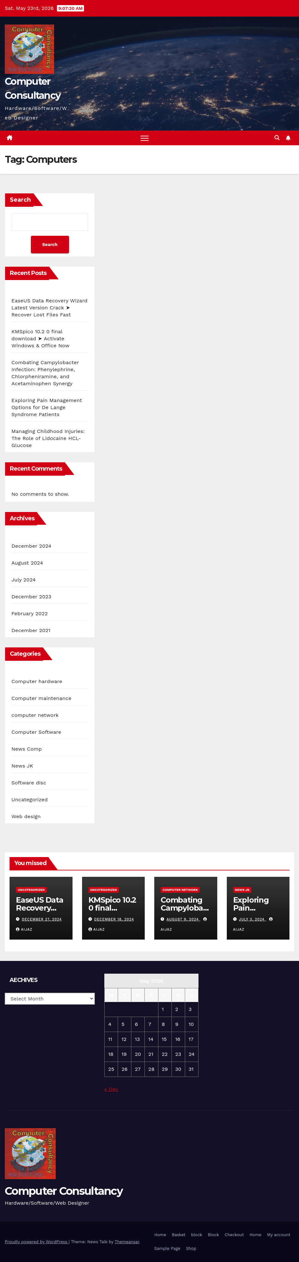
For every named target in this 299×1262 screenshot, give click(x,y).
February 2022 (29, 613)
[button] (277, 138)
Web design (26, 816)
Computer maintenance (41, 698)
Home (160, 1234)
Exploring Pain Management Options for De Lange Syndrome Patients (46, 407)
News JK (22, 766)
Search (20, 199)
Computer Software (36, 732)
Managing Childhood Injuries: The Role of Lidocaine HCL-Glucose (48, 438)
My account (278, 1234)
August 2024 (27, 563)
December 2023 (31, 597)
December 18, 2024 (114, 919)
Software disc (28, 783)
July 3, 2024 (252, 919)
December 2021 (31, 630)
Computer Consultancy (63, 1191)
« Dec (111, 1089)
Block (213, 1234)
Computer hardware (36, 681)
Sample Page (167, 1248)
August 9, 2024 (183, 919)
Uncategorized (29, 800)
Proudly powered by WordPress (37, 1241)
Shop (191, 1248)
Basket (178, 1234)
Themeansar (127, 1241)
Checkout (234, 1234)
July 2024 (23, 580)
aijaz (24, 929)
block (196, 1234)
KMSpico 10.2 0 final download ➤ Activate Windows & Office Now (40, 338)
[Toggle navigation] (144, 138)
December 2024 (31, 546)
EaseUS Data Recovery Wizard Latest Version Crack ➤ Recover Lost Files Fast (49, 308)
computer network (35, 715)
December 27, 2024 (42, 919)
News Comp (26, 749)
